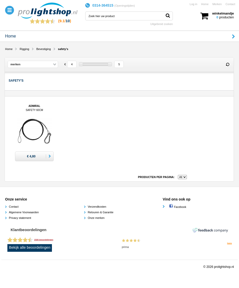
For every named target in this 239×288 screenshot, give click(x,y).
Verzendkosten (97, 206)
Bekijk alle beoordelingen (29, 247)
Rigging (24, 49)
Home (204, 4)
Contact (230, 4)
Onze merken (96, 217)
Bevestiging (43, 49)
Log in (193, 4)
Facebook (177, 206)
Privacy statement (20, 217)
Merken (217, 4)
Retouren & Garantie (101, 212)
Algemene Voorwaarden (24, 212)
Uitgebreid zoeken (161, 24)
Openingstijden (124, 5)
